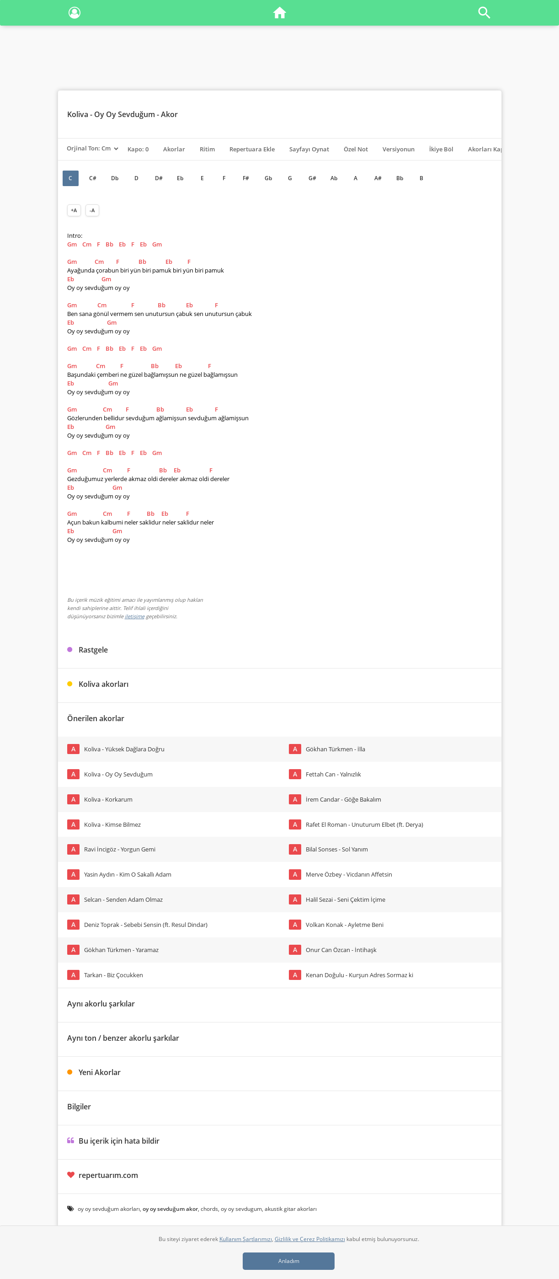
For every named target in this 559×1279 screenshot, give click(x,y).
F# (246, 178)
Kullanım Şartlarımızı (245, 1239)
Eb (180, 178)
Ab (333, 178)
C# (92, 178)
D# (159, 178)
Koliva (77, 114)
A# (378, 178)
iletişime (134, 616)
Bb (399, 178)
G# (312, 178)
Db (114, 178)
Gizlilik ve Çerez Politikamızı (310, 1239)
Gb (268, 178)
